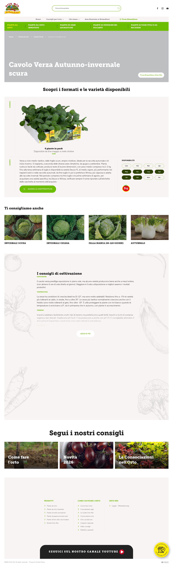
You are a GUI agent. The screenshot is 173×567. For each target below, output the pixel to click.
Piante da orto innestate (55, 511)
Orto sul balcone (86, 521)
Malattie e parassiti (86, 532)
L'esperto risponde (86, 525)
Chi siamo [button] (73, 19)
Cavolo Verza (39, 37)
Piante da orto (24, 37)
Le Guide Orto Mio (87, 514)
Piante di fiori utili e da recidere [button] (144, 26)
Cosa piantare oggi (87, 511)
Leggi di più (85, 335)
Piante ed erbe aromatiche (56, 514)
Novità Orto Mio (52, 525)
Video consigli (85, 528)
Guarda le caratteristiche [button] (38, 189)
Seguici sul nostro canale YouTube (86, 553)
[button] (54, 124)
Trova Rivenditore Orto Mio (151, 75)
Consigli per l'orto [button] (54, 19)
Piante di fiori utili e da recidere (58, 521)
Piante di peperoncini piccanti (57, 518)
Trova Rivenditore (128, 19)
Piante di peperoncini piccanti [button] (105, 26)
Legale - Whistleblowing (120, 507)
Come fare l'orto (86, 507)
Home (38, 19)
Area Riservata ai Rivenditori (97, 19)
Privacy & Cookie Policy (37, 564)
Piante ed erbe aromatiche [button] (68, 26)
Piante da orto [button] (12, 26)
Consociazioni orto (87, 518)
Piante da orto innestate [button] (36, 26)
